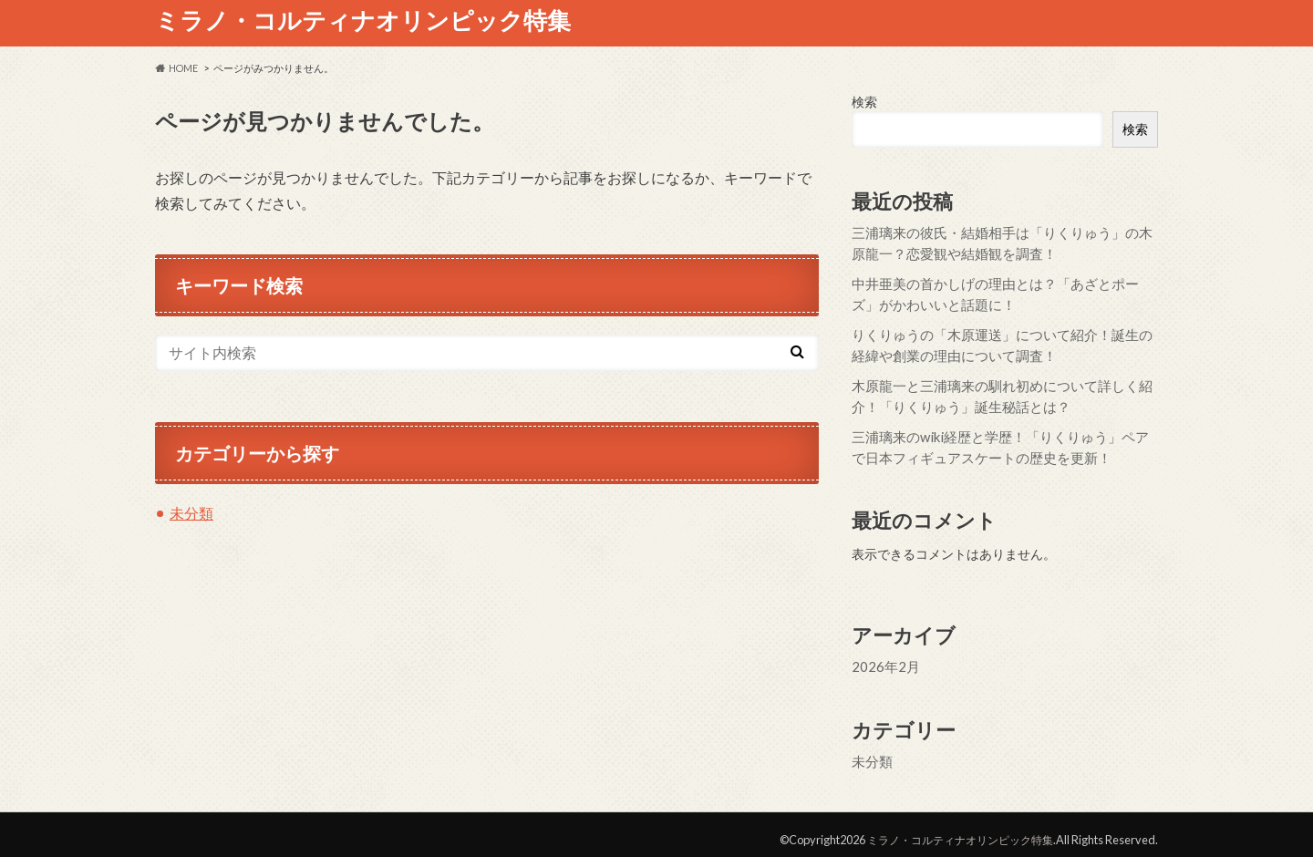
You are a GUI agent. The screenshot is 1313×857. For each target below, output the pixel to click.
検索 (864, 101)
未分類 (191, 512)
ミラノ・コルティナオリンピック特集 (363, 20)
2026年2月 (883, 658)
